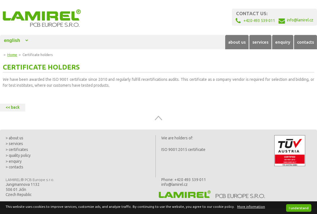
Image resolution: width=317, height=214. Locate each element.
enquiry (282, 42)
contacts (305, 42)
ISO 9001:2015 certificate (183, 149)
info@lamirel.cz (174, 184)
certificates (18, 149)
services (260, 42)
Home (12, 55)
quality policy (20, 155)
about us (237, 42)
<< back (13, 107)
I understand (299, 208)
